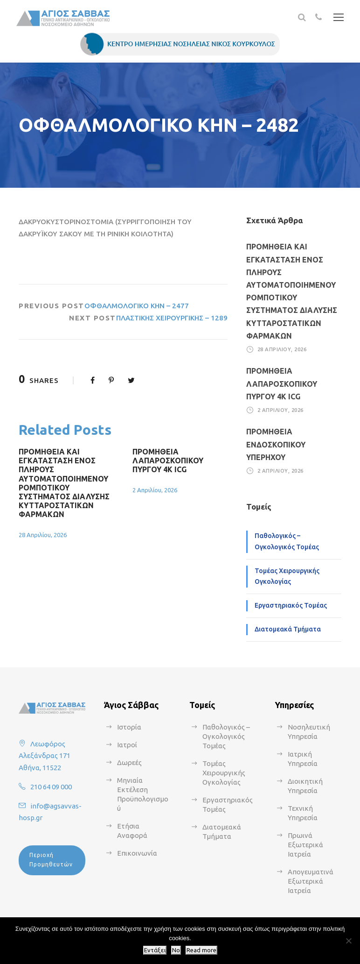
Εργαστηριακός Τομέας (291, 605)
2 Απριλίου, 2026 (154, 490)
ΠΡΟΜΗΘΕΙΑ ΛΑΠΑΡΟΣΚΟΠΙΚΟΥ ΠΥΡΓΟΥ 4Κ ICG (167, 460)
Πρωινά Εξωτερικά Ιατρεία (305, 844)
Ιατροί (127, 745)
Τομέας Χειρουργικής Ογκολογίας (287, 576)
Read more (201, 950)
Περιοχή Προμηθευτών (51, 859)
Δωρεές (129, 762)
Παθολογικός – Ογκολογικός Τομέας (287, 541)
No (176, 950)
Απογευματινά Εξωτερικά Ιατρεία (310, 881)
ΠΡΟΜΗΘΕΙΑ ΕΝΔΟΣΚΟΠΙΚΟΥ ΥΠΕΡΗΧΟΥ (275, 444)
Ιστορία (129, 727)
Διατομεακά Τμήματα (288, 629)
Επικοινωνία (137, 853)
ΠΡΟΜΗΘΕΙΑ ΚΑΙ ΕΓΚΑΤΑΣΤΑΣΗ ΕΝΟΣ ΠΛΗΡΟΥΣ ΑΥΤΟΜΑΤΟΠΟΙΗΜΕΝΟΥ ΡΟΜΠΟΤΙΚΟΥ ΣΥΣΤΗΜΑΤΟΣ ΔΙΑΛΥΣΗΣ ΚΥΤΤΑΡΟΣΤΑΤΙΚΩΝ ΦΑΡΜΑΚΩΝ (64, 482)
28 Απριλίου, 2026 (43, 535)
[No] (348, 940)
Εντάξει (155, 950)
